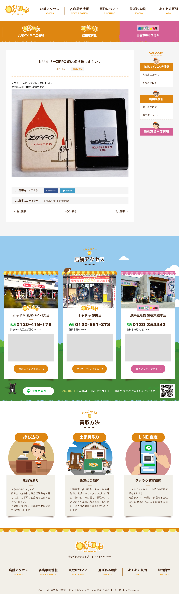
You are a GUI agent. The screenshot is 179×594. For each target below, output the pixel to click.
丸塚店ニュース (151, 74)
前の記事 (21, 211)
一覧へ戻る (71, 211)
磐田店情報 (64, 201)
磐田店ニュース (151, 115)
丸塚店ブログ (150, 83)
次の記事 (120, 211)
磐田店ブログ (50, 201)
